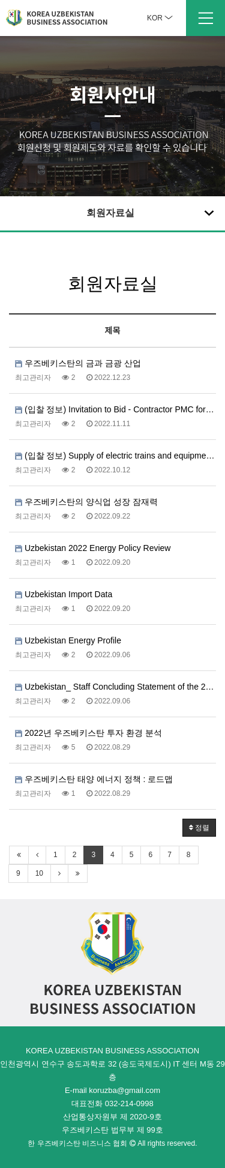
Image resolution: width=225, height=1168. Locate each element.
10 (39, 873)
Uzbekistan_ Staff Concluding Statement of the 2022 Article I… (115, 686)
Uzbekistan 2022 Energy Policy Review (92, 548)
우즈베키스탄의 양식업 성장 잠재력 (86, 502)
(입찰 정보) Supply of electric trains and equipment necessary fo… (115, 455)
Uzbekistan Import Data (63, 594)
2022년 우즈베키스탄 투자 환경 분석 (88, 733)
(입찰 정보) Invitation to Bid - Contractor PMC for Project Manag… (115, 409)
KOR (160, 18)
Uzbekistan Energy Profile (68, 640)
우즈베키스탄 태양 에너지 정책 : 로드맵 (94, 779)
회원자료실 (152, 213)
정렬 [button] (199, 827)
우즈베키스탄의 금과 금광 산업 (78, 363)
